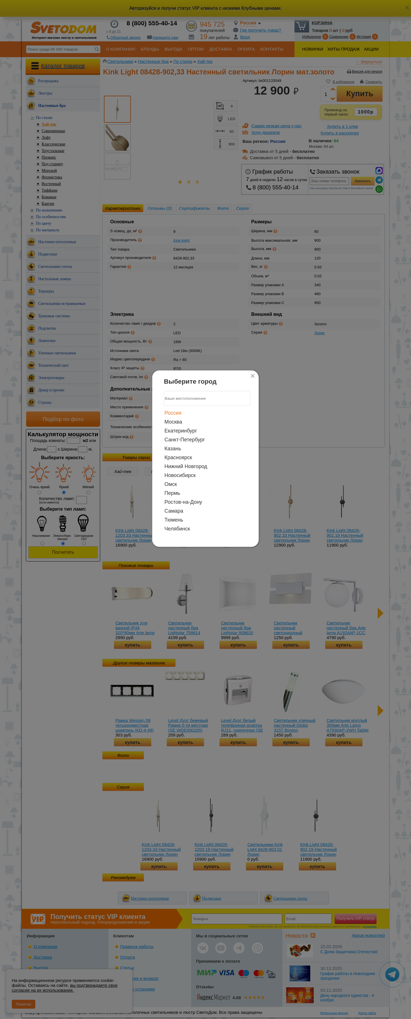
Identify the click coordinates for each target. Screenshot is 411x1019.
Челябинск (177, 528)
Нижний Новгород (185, 466)
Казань (172, 448)
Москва (173, 421)
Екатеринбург (180, 430)
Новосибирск (180, 475)
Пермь (172, 493)
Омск (170, 484)
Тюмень (173, 519)
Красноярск (178, 457)
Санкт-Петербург (184, 439)
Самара (173, 511)
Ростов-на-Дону (183, 502)
